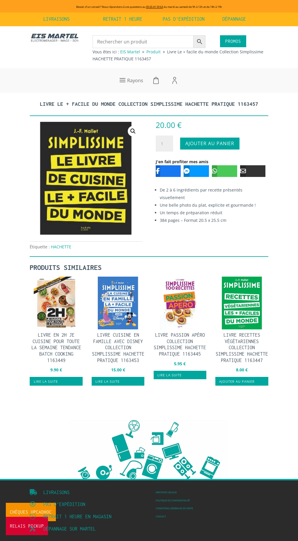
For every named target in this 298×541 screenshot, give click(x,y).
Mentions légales (166, 492)
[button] (133, 131)
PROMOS (233, 41)
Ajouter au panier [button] (237, 381)
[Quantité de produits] (164, 144)
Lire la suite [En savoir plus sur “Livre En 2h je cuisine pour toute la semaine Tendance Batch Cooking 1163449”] (46, 381)
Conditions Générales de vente (174, 508)
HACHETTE (61, 247)
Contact (161, 516)
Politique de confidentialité (173, 500)
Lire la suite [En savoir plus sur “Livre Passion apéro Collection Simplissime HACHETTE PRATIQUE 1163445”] (169, 375)
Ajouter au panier (209, 143)
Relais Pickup (27, 526)
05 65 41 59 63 (154, 7)
